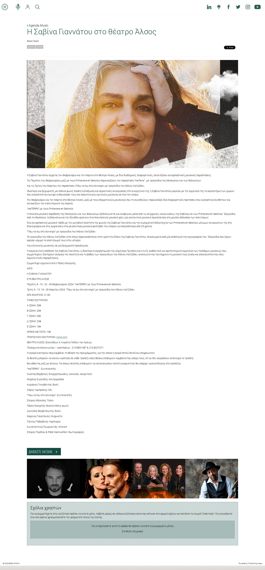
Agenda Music (37, 25)
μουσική (31, 47)
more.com (61, 337)
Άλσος (39, 47)
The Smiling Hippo (255, 563)
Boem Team (33, 41)
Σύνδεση (127, 531)
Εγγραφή (138, 531)
